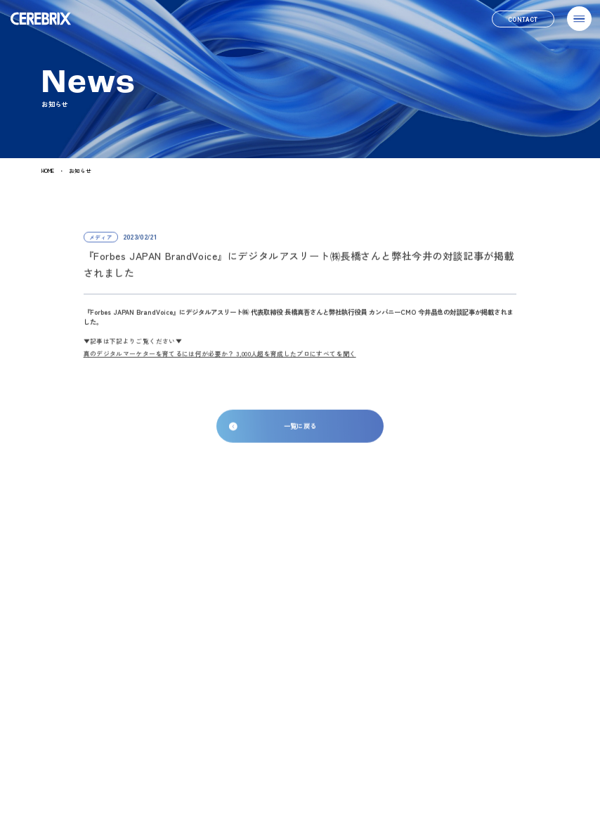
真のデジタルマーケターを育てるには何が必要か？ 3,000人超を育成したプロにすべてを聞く (220, 358)
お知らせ (80, 171)
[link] (523, 19)
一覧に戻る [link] (300, 431)
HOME (47, 171)
